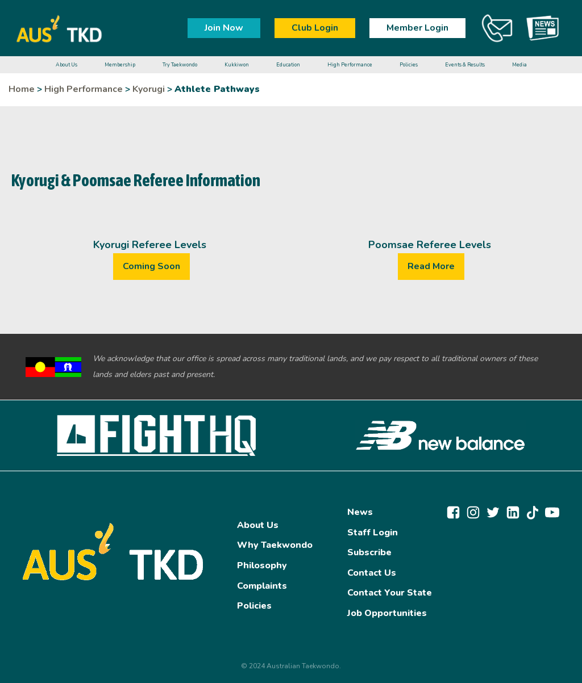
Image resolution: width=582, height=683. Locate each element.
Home (22, 89)
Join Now (224, 28)
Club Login (315, 28)
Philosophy (262, 565)
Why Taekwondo (275, 545)
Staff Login (372, 532)
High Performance (83, 89)
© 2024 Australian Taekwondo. (291, 666)
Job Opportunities (387, 613)
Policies (254, 606)
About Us (257, 525)
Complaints (262, 586)
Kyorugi (148, 89)
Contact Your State (389, 592)
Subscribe (369, 552)
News (360, 512)
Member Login (417, 28)
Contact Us (371, 573)
